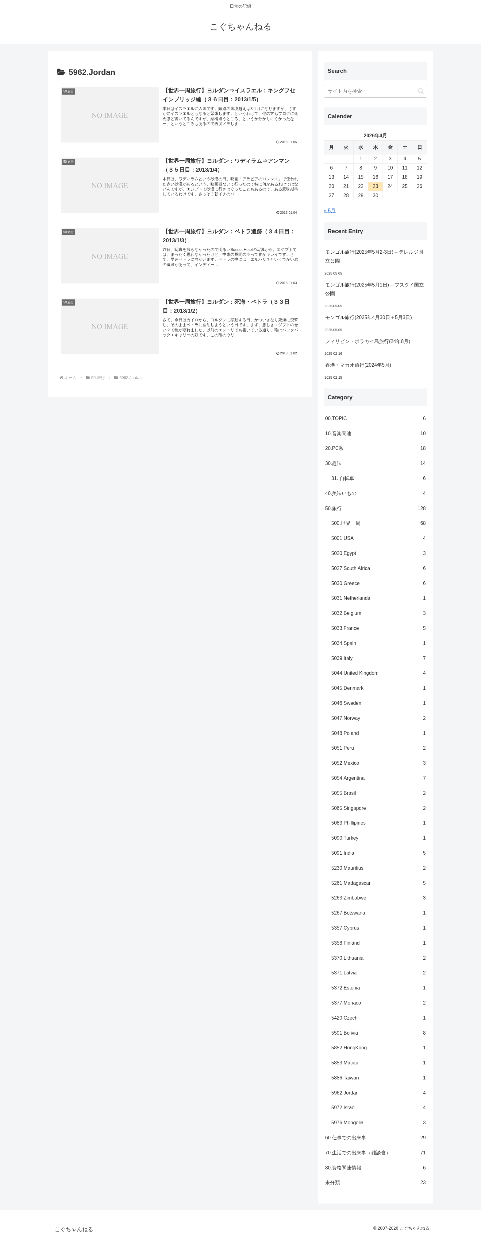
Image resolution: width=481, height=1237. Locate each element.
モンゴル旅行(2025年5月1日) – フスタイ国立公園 (374, 289)
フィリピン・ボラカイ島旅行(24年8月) (367, 341)
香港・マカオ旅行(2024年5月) (358, 365)
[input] (375, 91)
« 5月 (330, 210)
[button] (420, 91)
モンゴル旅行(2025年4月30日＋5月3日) (368, 317)
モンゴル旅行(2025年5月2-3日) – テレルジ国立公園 (374, 256)
